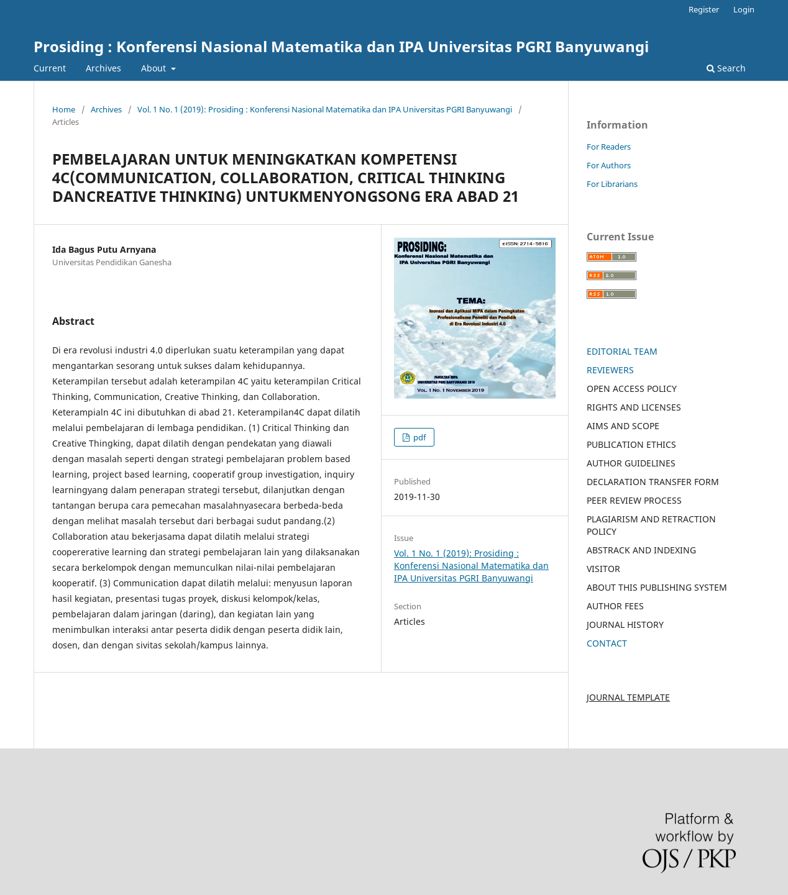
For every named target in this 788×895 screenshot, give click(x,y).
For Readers (609, 146)
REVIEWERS (610, 370)
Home (63, 109)
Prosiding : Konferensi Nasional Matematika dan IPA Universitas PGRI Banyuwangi (341, 46)
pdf (418, 437)
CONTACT (607, 643)
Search (726, 68)
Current (50, 68)
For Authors (609, 165)
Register (704, 9)
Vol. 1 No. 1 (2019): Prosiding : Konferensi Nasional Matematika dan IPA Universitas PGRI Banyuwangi (324, 109)
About (154, 68)
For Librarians (612, 183)
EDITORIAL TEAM (622, 351)
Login (743, 9)
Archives (103, 68)
